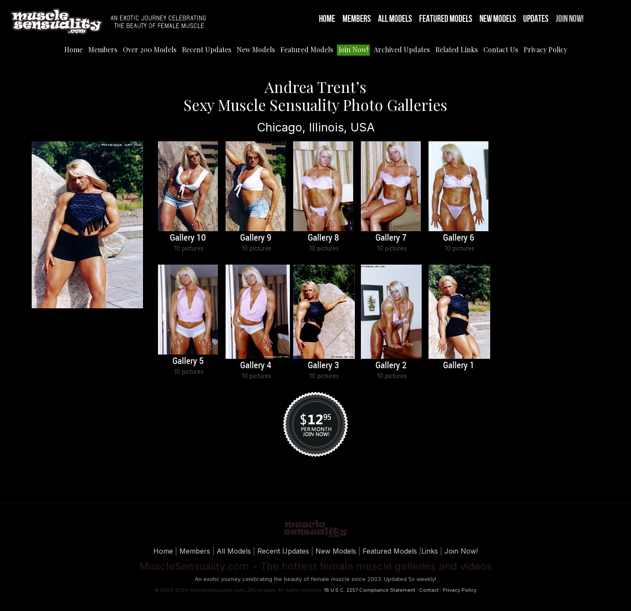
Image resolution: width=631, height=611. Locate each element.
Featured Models (445, 19)
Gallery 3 (323, 365)
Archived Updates (402, 49)
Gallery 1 (458, 365)
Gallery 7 (391, 238)
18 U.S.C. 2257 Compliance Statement (369, 590)
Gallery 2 (391, 365)
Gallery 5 (188, 361)
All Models (395, 19)
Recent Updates (206, 49)
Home (327, 19)
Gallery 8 (323, 238)
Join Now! (569, 19)
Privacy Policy (545, 49)
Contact (429, 590)
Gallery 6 (458, 238)
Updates (535, 19)
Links (429, 551)
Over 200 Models (149, 49)
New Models (497, 19)
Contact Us (500, 49)
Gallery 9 (255, 238)
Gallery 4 (255, 365)
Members (356, 19)
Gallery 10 (188, 238)
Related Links (456, 49)
